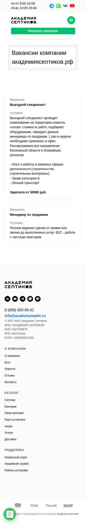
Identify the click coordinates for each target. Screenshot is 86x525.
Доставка (11, 439)
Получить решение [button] (43, 31)
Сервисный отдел (16, 457)
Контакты (11, 382)
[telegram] (22, 299)
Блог (8, 362)
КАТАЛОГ (12, 392)
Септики (10, 400)
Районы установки (16, 470)
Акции (8, 426)
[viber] (38, 299)
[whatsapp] (30, 299)
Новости (10, 368)
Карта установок (15, 419)
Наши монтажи (14, 413)
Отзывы (10, 375)
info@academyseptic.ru (25, 316)
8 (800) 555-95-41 (19, 310)
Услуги (9, 432)
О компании (12, 355)
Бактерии (11, 406)
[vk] (7, 299)
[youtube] (15, 299)
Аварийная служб (16, 463)
